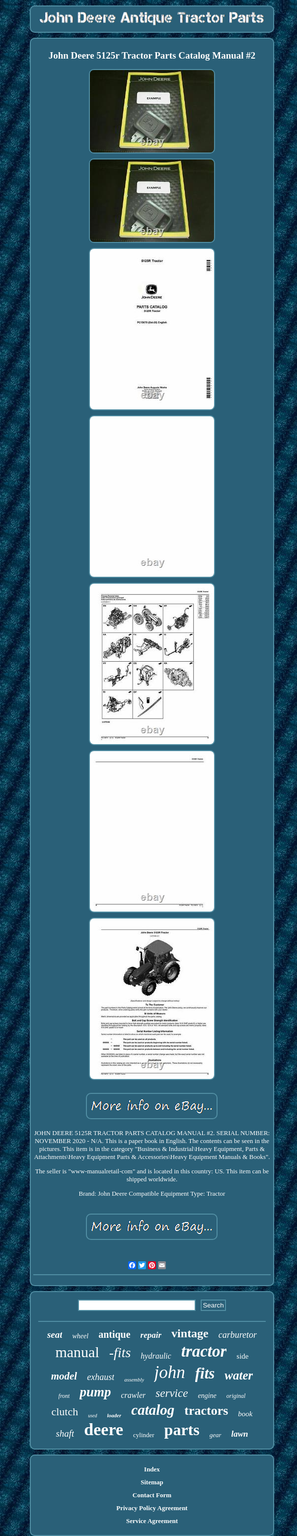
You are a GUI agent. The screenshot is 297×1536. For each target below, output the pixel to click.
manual (77, 1352)
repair (151, 1335)
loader (114, 1415)
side (242, 1356)
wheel (80, 1336)
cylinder (143, 1435)
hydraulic (156, 1356)
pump (95, 1391)
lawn (239, 1434)
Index (152, 1469)
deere (103, 1429)
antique (114, 1334)
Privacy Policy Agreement (151, 1508)
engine (207, 1395)
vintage (190, 1333)
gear (216, 1435)
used (92, 1415)
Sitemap (152, 1482)
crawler (133, 1395)
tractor (204, 1351)
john (169, 1372)
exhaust (100, 1377)
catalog (152, 1410)
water (238, 1375)
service (171, 1393)
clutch (64, 1411)
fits (205, 1373)
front (64, 1395)
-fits (120, 1352)
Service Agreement (152, 1521)
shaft (65, 1433)
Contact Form (152, 1495)
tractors (206, 1410)
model (64, 1376)
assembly (134, 1379)
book (245, 1414)
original (236, 1395)
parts (182, 1430)
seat (55, 1334)
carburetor (238, 1335)
